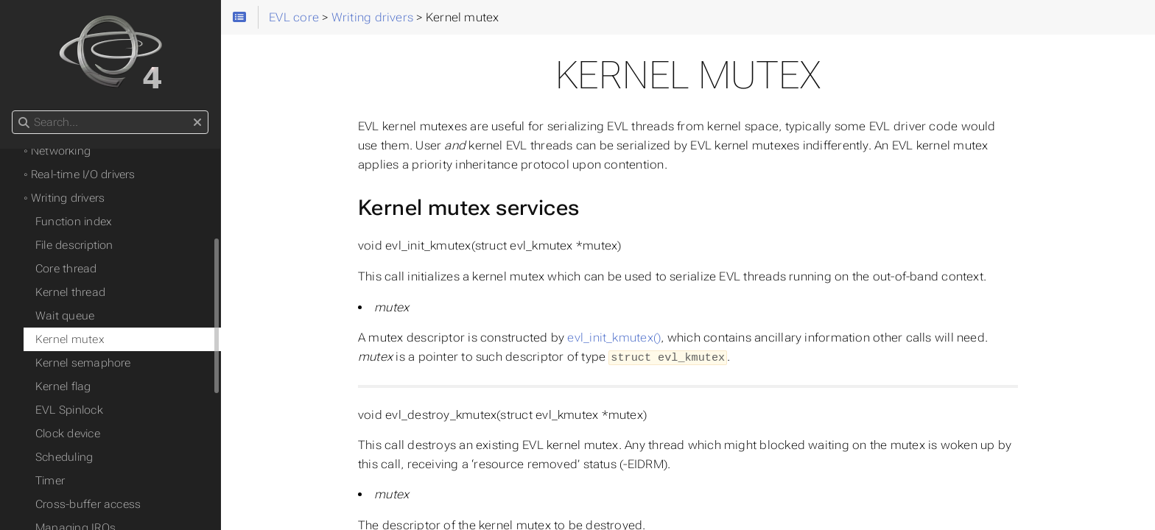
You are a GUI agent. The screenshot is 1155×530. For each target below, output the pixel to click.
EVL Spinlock (69, 410)
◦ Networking (57, 151)
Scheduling (64, 457)
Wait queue (64, 315)
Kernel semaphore (83, 363)
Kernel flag (63, 386)
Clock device (67, 433)
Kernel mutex (70, 339)
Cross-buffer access (88, 504)
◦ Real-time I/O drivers (80, 174)
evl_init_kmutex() (614, 337)
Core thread (66, 268)
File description (74, 245)
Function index (73, 221)
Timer (50, 480)
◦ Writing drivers (64, 198)
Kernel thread (70, 292)
